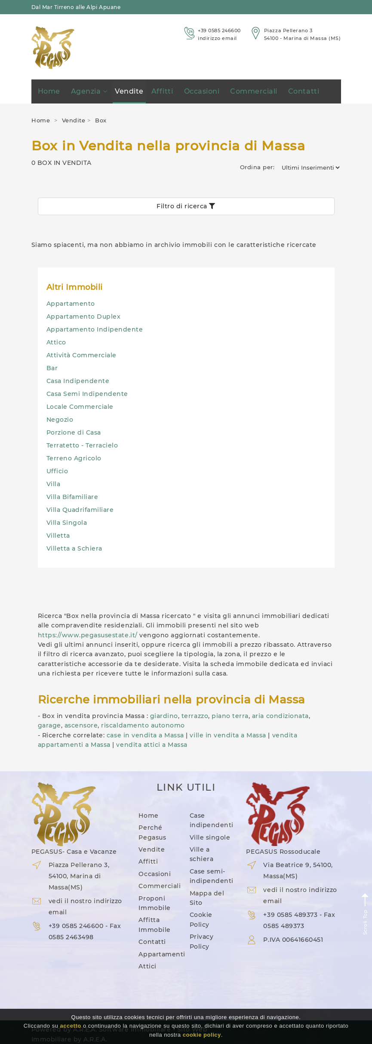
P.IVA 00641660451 (293, 940)
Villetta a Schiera (74, 548)
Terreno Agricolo (73, 458)
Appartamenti (161, 954)
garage (49, 725)
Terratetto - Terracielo (82, 445)
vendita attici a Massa (151, 745)
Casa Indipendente (78, 381)
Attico (56, 342)
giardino (164, 716)
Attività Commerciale (81, 355)
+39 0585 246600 (219, 30)
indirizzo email (217, 38)
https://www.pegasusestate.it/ (88, 635)
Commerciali (253, 91)
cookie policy (202, 1035)
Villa (53, 484)
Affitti (162, 91)
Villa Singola (66, 523)
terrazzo (194, 716)
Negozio (60, 419)
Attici (147, 966)
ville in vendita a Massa (228, 735)
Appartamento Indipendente (94, 329)
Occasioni (202, 91)
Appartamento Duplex (83, 316)
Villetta (58, 535)
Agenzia (89, 91)
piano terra (230, 716)
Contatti (303, 91)
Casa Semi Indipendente (87, 394)
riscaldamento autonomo (142, 725)
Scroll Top (365, 914)
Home (49, 91)
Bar (52, 368)
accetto (70, 1026)
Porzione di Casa (73, 432)
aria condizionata (280, 716)
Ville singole (210, 837)
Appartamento (70, 303)
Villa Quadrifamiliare (80, 510)
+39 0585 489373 (290, 915)
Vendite (129, 91)
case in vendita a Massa (145, 735)
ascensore (81, 725)
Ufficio (57, 471)
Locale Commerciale (80, 407)
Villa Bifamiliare (72, 497)
